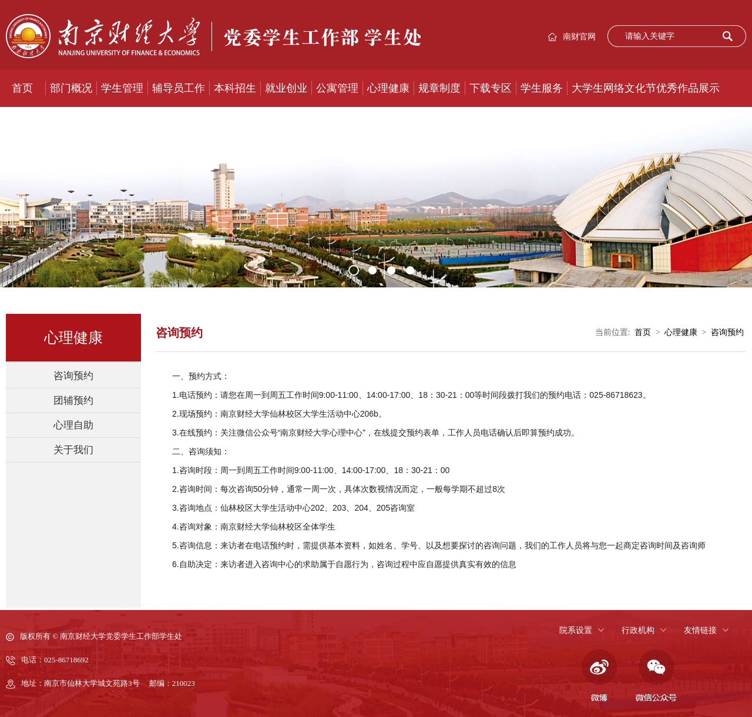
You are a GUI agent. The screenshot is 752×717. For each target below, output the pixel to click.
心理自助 (73, 425)
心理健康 (388, 88)
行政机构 (638, 630)
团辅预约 (73, 400)
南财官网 (579, 36)
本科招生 (235, 88)
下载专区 (490, 88)
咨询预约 (73, 375)
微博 (597, 675)
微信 (656, 675)
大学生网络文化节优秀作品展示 (646, 88)
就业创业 (286, 88)
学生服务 (542, 88)
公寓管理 (337, 88)
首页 (22, 88)
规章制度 (439, 88)
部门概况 (71, 88)
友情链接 (700, 630)
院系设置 (575, 630)
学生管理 (122, 88)
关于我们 (73, 449)
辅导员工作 (178, 88)
